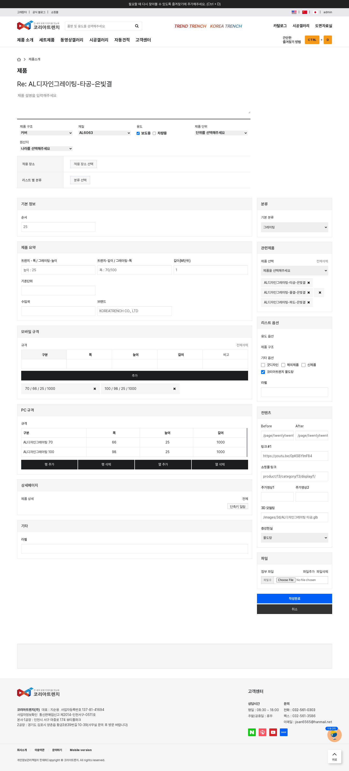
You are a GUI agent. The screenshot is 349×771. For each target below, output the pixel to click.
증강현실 (267, 528)
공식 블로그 (39, 12)
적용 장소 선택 (83, 164)
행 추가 (49, 464)
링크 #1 (266, 447)
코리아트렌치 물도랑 (277, 372)
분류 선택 (80, 180)
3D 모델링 (268, 508)
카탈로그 (280, 26)
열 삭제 (220, 464)
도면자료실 (323, 26)
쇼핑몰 (54, 12)
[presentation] (174, 655)
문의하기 (57, 750)
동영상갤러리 (72, 39)
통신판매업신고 (67, 715)
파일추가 (309, 572)
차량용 (160, 133)
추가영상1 (267, 487)
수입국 (25, 301)
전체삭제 (242, 345)
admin (327, 12)
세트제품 (47, 39)
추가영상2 (302, 487)
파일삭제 (322, 572)
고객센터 (143, 39)
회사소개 (22, 750)
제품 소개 (25, 39)
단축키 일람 (237, 507)
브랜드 (101, 301)
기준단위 (27, 281)
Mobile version (81, 750)
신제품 (309, 365)
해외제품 (290, 365)
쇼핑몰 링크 (268, 467)
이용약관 (39, 750)
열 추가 (163, 464)
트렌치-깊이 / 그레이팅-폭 (114, 261)
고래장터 (22, 12)
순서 (24, 217)
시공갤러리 (301, 26)
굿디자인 (269, 365)
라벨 (24, 539)
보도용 (144, 133)
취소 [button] (294, 609)
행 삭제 (106, 464)
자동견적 (122, 39)
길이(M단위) (182, 261)
